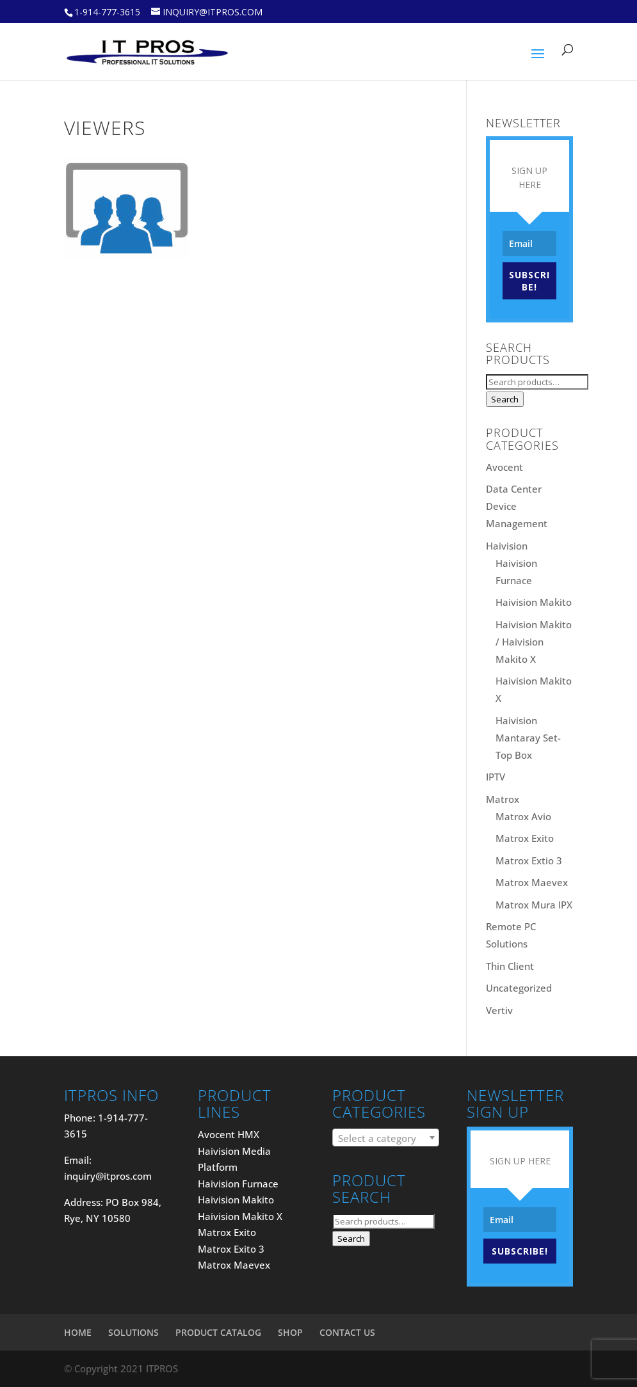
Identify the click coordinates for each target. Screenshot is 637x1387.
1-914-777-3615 (107, 12)
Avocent (504, 467)
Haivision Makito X (240, 1216)
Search (505, 399)
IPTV (495, 776)
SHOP (290, 1332)
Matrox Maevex (532, 882)
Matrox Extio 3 (529, 860)
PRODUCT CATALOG (218, 1332)
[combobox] (385, 1137)
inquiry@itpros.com (108, 1175)
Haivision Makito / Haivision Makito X (534, 641)
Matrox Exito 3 (231, 1248)
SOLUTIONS (133, 1332)
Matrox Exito (525, 838)
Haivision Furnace (238, 1183)
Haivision (507, 545)
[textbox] (385, 1138)
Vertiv (499, 1010)
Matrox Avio (523, 816)
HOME (78, 1332)
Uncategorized (519, 987)
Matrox (502, 799)
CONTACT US (347, 1332)
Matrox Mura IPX (534, 904)
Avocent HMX (228, 1134)
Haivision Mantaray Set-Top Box (528, 737)
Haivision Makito (534, 602)
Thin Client (510, 966)
